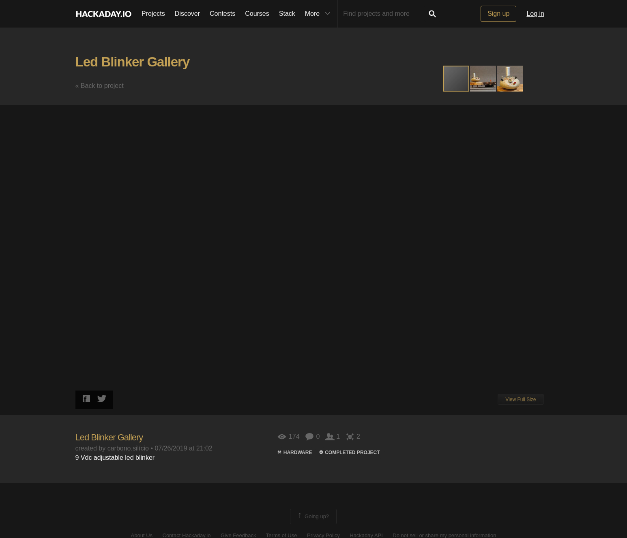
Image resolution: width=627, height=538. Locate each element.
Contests (222, 13)
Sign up (498, 13)
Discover (187, 13)
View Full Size (520, 399)
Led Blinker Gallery (132, 61)
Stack (287, 13)
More (319, 14)
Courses (257, 13)
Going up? (312, 516)
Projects (153, 13)
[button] (483, 78)
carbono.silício (128, 448)
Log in (535, 13)
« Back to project (99, 85)
